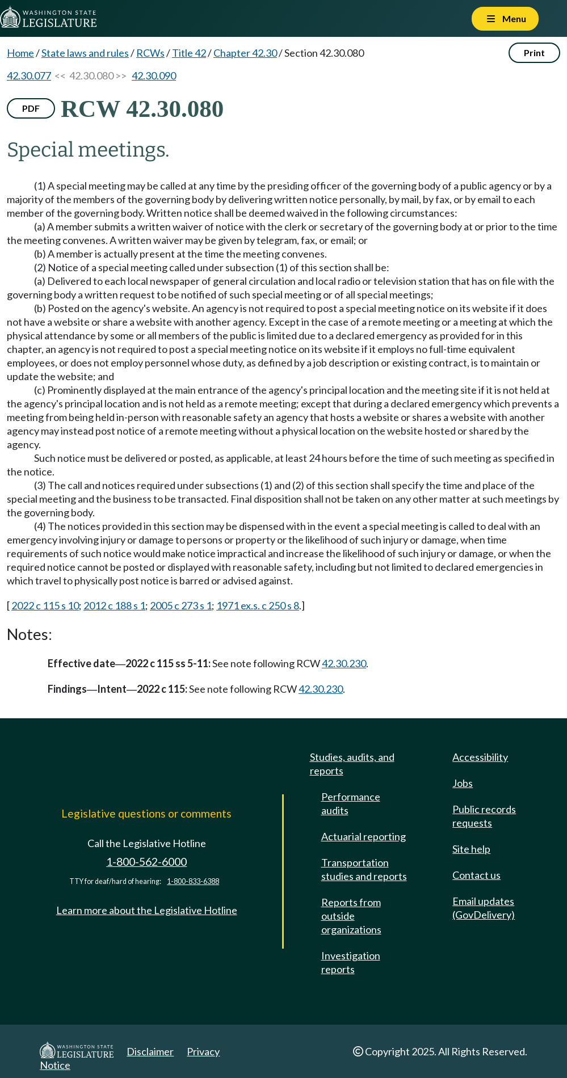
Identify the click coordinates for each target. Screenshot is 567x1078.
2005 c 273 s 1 (181, 605)
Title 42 (189, 53)
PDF (31, 108)
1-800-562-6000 (146, 861)
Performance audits (350, 803)
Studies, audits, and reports (352, 764)
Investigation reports (350, 962)
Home (20, 53)
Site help (471, 849)
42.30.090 (154, 75)
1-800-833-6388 (193, 881)
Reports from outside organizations (351, 916)
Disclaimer (150, 1051)
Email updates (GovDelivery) (483, 908)
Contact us (476, 875)
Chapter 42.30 (245, 53)
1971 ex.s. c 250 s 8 (257, 605)
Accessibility (480, 757)
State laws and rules (85, 53)
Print (534, 52)
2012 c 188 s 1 (114, 605)
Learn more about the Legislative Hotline (146, 910)
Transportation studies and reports (364, 869)
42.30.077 (29, 75)
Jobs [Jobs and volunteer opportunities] (462, 783)
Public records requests (484, 816)
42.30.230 (344, 663)
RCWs (150, 53)
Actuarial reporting (363, 836)
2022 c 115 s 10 (45, 605)
